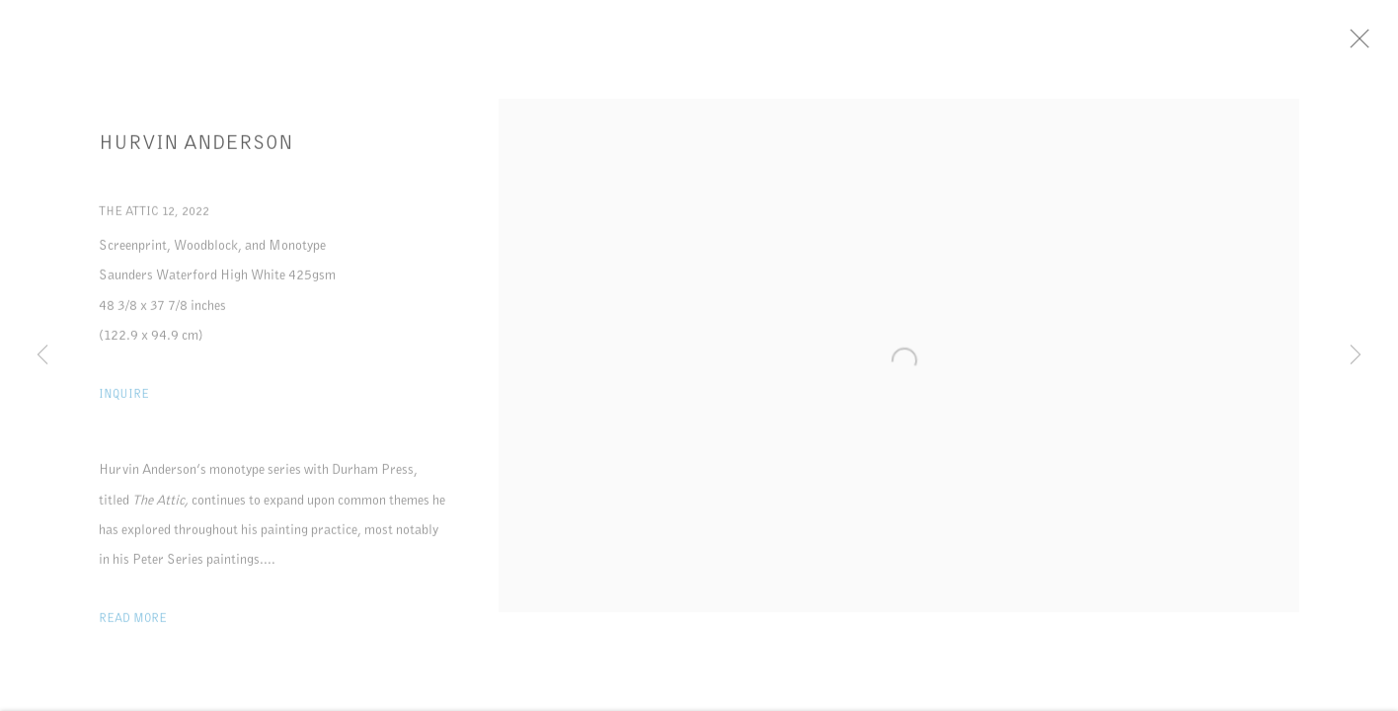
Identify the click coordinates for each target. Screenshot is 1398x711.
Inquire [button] (124, 397)
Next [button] (1355, 355)
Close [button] (1364, 44)
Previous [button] (42, 355)
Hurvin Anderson (196, 146)
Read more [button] (133, 621)
